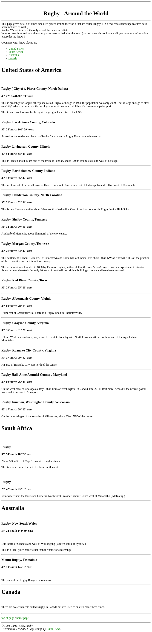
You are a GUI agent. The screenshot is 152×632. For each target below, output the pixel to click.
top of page (7, 617)
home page (22, 617)
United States (16, 48)
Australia (13, 54)
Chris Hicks (53, 628)
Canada (12, 58)
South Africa (15, 51)
